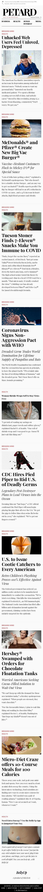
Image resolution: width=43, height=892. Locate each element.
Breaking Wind (8, 31)
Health (16, 21)
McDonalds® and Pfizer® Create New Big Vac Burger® (20, 149)
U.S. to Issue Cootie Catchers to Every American (21, 564)
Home (3, 888)
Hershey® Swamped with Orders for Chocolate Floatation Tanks (19, 663)
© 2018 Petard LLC (21, 890)
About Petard (12, 888)
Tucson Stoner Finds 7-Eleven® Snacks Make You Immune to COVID (21, 242)
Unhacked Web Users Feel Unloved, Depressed (20, 42)
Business (6, 21)
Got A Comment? (25, 888)
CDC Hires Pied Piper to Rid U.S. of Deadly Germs (19, 479)
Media (38, 21)
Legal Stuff (38, 888)
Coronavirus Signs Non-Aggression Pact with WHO (19, 337)
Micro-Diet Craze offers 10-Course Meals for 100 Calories (20, 766)
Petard (4, 13)
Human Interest (28, 22)
